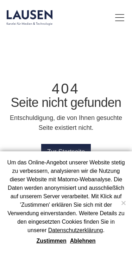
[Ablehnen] (123, 202)
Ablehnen (83, 241)
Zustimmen (51, 241)
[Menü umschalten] (119, 17)
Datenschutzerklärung (75, 230)
